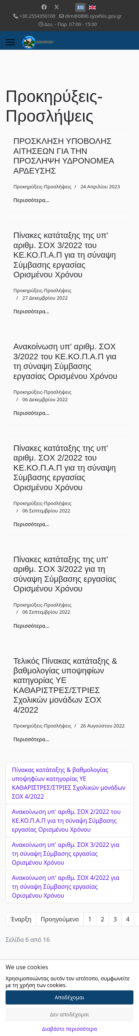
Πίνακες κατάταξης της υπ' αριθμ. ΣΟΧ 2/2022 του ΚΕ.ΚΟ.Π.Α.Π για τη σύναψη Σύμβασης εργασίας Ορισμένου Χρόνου (64, 467)
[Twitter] (56, 6)
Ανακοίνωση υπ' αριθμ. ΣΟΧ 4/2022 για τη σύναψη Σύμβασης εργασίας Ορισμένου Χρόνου (65, 887)
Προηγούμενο (60, 919)
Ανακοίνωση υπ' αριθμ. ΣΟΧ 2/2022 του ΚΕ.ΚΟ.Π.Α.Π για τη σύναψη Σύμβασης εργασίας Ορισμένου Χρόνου (66, 821)
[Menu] (10, 42)
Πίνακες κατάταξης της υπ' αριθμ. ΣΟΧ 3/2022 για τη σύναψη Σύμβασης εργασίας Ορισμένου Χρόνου (64, 574)
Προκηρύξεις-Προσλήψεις (42, 186)
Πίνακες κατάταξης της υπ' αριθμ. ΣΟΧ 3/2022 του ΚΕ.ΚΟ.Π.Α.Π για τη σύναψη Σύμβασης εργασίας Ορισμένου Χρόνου (64, 255)
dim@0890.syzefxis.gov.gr (93, 16)
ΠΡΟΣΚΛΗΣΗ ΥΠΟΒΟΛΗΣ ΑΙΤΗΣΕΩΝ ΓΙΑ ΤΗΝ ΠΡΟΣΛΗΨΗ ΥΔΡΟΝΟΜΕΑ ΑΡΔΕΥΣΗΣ (63, 155)
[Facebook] (44, 6)
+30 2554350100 (38, 16)
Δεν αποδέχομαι (69, 1014)
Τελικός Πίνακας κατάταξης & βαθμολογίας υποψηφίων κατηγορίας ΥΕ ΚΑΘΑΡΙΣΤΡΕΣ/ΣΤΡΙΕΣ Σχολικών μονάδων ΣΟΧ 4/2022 (65, 685)
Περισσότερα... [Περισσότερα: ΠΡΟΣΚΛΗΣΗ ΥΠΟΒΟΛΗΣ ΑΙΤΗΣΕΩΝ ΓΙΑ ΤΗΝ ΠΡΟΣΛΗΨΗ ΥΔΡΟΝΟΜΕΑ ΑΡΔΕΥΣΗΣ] (31, 200)
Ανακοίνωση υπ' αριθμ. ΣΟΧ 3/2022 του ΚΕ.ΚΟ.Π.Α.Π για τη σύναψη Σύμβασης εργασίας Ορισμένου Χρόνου (65, 361)
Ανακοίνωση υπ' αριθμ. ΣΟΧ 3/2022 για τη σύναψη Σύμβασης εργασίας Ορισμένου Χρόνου (65, 854)
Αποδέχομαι (70, 997)
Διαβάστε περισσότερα (69, 1028)
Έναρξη (21, 919)
